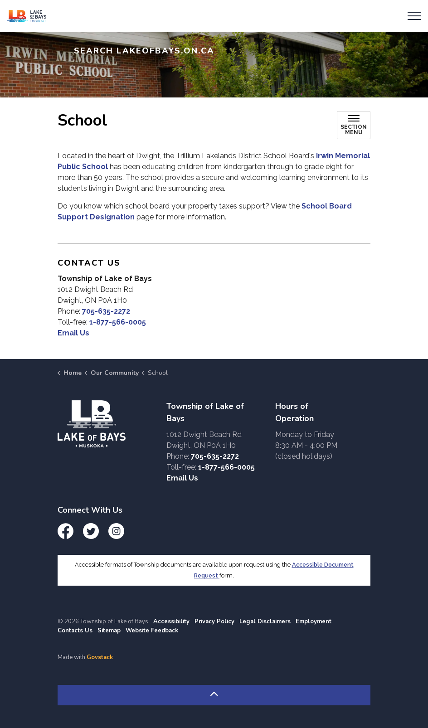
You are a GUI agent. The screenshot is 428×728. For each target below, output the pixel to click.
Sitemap (109, 630)
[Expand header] (414, 16)
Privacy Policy (214, 621)
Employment (313, 621)
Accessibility (171, 621)
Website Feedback (152, 630)
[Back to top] (214, 695)
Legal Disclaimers (265, 621)
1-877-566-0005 (117, 322)
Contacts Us (75, 630)
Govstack (100, 657)
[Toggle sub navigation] (353, 125)
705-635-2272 (106, 311)
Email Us (73, 333)
